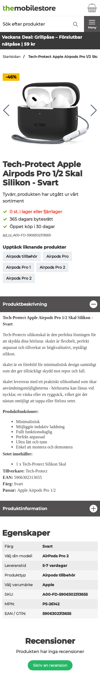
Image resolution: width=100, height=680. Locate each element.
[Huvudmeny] (92, 24)
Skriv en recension (50, 665)
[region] (50, 304)
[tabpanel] (50, 398)
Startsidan (12, 57)
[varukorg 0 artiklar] (92, 8)
